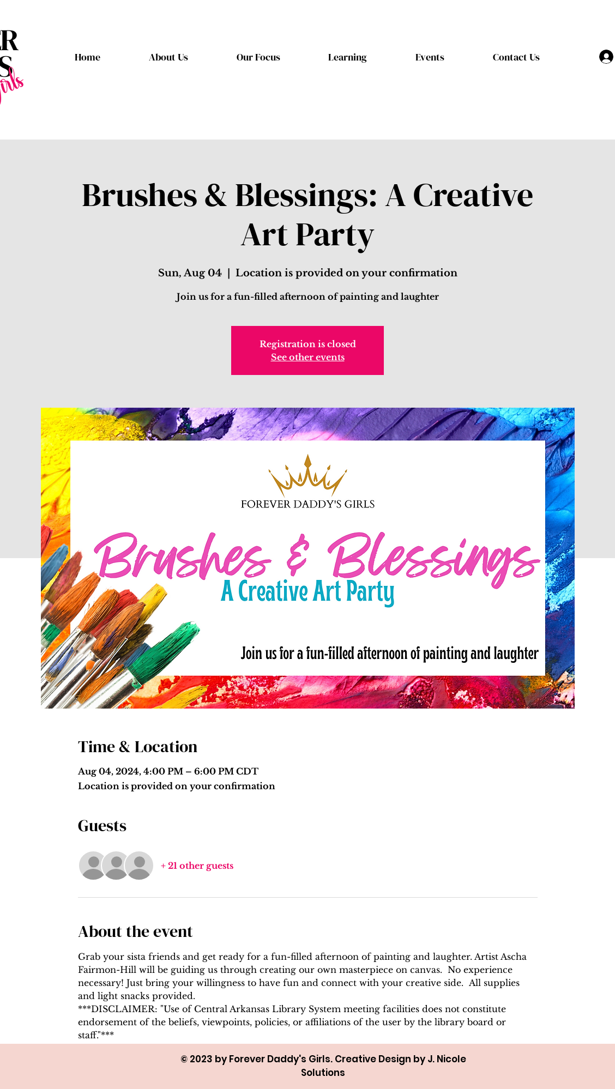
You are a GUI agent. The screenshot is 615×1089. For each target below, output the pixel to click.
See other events (308, 357)
